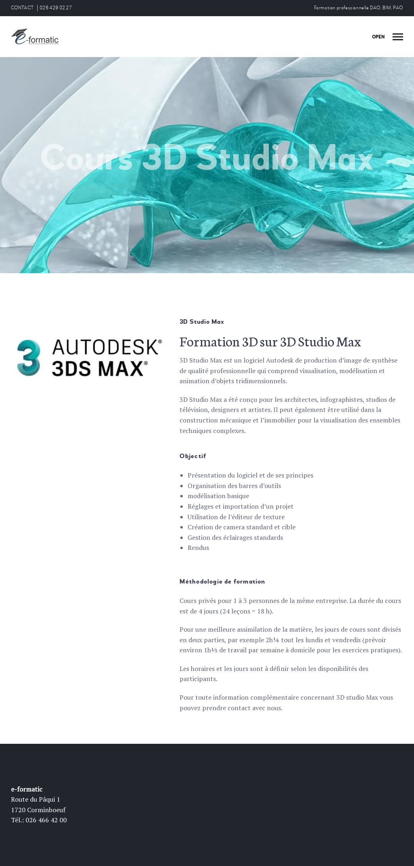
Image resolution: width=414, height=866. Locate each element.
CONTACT (22, 8)
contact (239, 707)
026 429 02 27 (56, 8)
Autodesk (280, 360)
